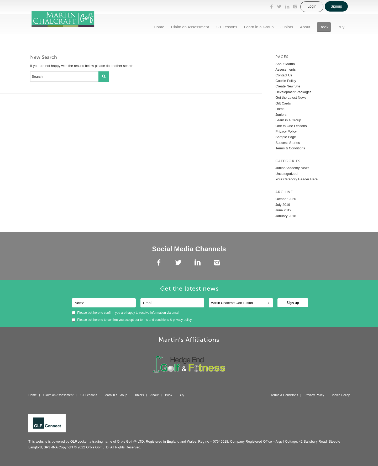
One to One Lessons (291, 126)
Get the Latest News (290, 98)
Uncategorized (286, 174)
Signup (336, 6)
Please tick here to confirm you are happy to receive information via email (125, 313)
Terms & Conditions (290, 148)
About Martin (285, 64)
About (154, 395)
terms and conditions (155, 320)
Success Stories (287, 143)
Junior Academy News (292, 168)
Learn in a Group (288, 120)
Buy (181, 395)
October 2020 (285, 199)
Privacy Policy (286, 131)
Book (168, 395)
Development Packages (293, 92)
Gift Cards (283, 103)
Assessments (285, 69)
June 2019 (283, 210)
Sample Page (285, 137)
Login (311, 6)
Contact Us (283, 75)
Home (280, 109)
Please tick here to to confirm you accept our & (132, 320)
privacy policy (182, 320)
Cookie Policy (285, 81)
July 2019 (282, 205)
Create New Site (287, 86)
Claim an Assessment (58, 395)
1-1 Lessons (88, 395)
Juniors (280, 115)
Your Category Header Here (296, 179)
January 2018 (285, 216)
